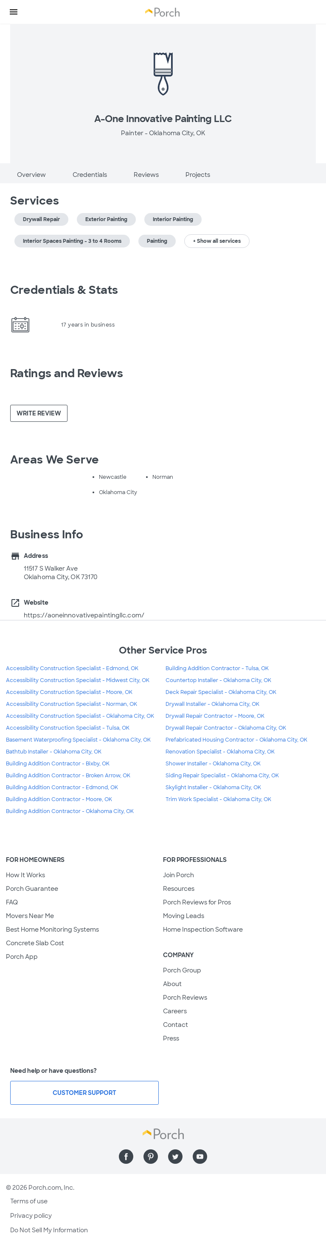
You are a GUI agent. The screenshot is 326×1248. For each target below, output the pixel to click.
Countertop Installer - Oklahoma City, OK (218, 680)
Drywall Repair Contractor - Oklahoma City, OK (226, 728)
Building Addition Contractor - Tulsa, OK (217, 668)
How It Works (25, 875)
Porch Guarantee (32, 889)
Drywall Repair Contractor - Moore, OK (215, 716)
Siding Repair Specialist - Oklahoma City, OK (222, 775)
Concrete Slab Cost (35, 943)
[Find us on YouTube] (200, 1156)
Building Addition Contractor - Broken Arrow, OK (68, 775)
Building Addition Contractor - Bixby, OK (58, 763)
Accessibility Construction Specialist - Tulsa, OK (67, 728)
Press (171, 1038)
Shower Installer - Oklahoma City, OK (213, 763)
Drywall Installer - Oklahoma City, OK (212, 704)
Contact (175, 1025)
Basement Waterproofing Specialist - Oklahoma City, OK (78, 739)
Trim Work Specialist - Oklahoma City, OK (218, 799)
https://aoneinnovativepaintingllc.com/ (84, 615)
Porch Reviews (185, 997)
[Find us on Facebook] (126, 1156)
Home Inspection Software (203, 929)
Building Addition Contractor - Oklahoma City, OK (70, 811)
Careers (175, 1011)
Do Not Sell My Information (49, 1230)
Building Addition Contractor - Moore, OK (59, 799)
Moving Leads (183, 916)
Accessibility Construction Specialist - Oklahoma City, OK (80, 716)
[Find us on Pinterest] (150, 1156)
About (172, 984)
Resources (178, 889)
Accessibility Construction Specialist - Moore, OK (69, 692)
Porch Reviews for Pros (197, 902)
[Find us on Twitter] (175, 1156)
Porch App (22, 957)
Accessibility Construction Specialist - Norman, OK (71, 704)
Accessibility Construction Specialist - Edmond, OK (72, 668)
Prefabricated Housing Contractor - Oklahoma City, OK (236, 739)
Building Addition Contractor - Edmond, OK (62, 787)
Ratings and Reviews (66, 373)
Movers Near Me (30, 916)
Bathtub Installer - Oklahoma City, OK (53, 751)
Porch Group (182, 970)
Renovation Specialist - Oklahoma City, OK (220, 751)
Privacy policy (31, 1216)
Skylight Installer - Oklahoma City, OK (213, 787)
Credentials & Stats (64, 290)
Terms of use (29, 1201)
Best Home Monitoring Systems (52, 929)
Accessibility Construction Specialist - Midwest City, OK (77, 680)
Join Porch (178, 875)
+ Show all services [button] (217, 241)
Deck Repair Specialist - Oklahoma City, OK (221, 692)
